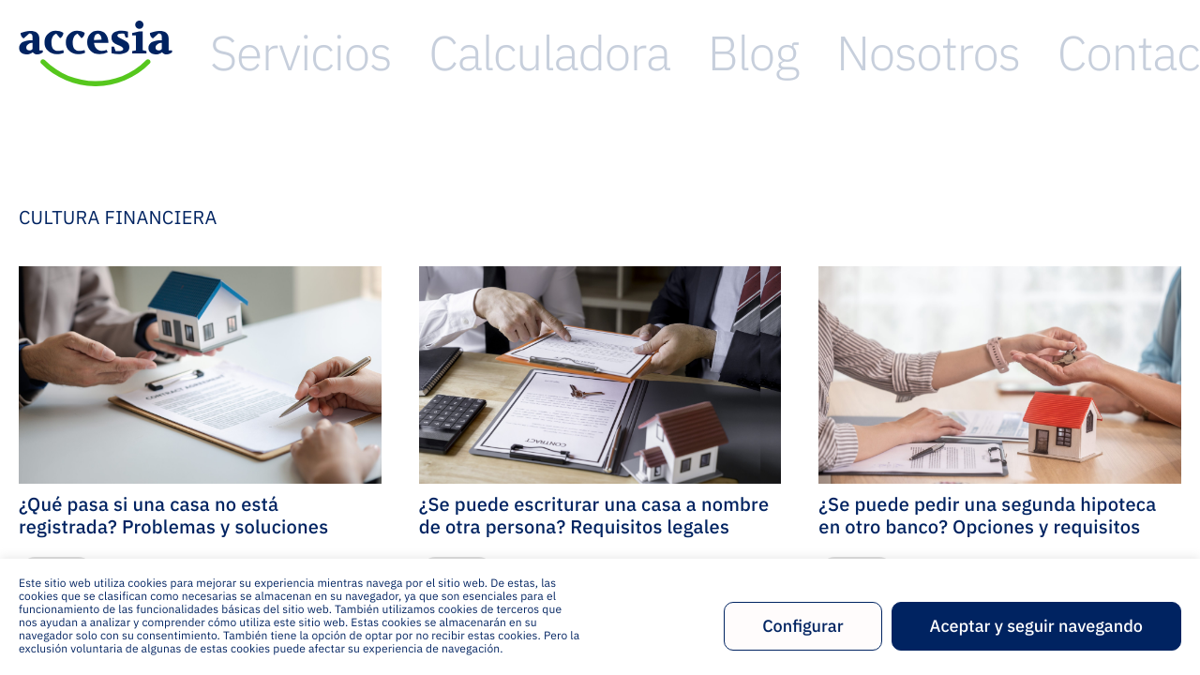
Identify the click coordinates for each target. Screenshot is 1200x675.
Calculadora (821, 53)
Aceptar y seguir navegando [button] (1036, 626)
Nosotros (1026, 53)
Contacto (1142, 53)
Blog (930, 53)
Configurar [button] (802, 626)
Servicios (693, 53)
